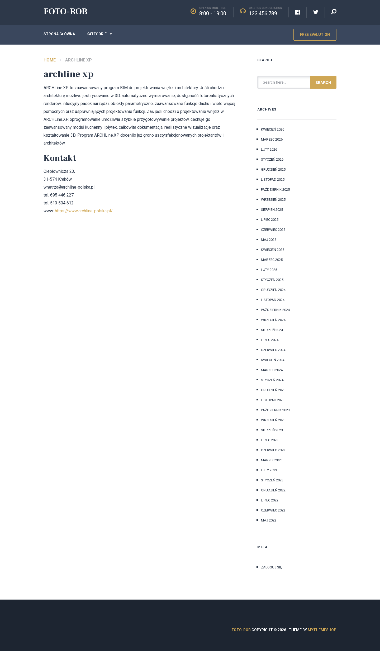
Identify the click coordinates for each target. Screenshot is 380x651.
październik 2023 (275, 410)
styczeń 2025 (272, 280)
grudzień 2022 (273, 490)
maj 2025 (268, 240)
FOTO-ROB (65, 11)
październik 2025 (275, 190)
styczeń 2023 (272, 480)
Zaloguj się (271, 567)
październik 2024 (275, 310)
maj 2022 (268, 520)
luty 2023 (269, 470)
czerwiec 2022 (273, 510)
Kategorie (97, 34)
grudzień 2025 (273, 169)
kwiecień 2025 (272, 250)
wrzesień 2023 (273, 420)
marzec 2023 (272, 460)
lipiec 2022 (269, 500)
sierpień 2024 (272, 330)
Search (323, 82)
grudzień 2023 (273, 390)
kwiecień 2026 (272, 129)
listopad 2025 (272, 179)
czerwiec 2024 (273, 350)
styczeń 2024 (272, 380)
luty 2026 (269, 149)
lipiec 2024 (269, 340)
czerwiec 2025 (273, 230)
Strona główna (59, 34)
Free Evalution (315, 34)
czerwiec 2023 (273, 450)
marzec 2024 (272, 370)
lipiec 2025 (269, 220)
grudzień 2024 (273, 290)
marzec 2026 (272, 139)
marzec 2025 (272, 260)
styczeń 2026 (272, 159)
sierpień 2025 (272, 210)
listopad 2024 (272, 300)
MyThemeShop (322, 630)
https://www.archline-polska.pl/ (84, 210)
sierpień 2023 (272, 430)
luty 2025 (269, 270)
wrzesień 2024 (273, 320)
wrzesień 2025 (273, 200)
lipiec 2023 (269, 440)
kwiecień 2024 (272, 360)
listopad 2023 (272, 400)
